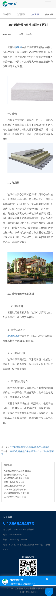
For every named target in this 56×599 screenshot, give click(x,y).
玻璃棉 (18, 47)
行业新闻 (7, 14)
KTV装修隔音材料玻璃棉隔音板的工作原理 (29, 447)
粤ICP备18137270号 (29, 592)
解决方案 (49, 14)
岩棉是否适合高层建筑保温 (16, 478)
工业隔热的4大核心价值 (15, 497)
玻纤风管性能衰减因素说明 (16, 493)
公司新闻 (21, 14)
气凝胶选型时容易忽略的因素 (17, 471)
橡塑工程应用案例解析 (14, 482)
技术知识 (35, 14)
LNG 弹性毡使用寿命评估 (15, 489)
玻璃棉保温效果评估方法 (15, 474)
